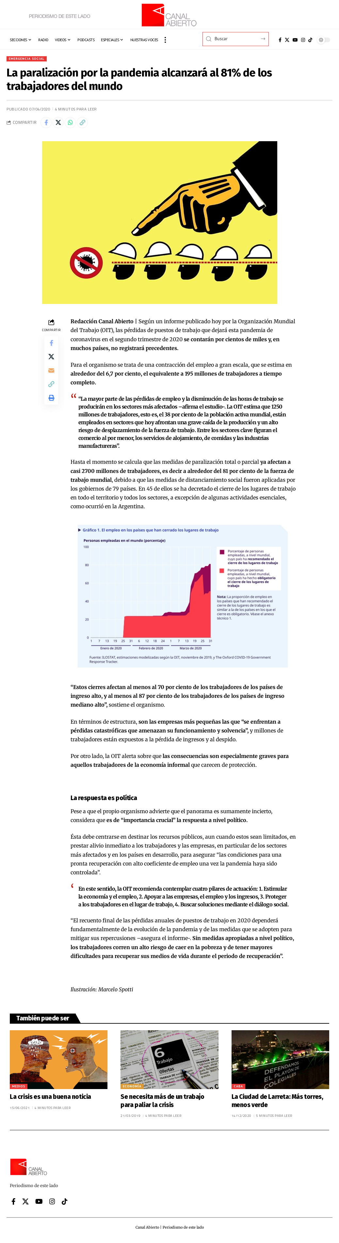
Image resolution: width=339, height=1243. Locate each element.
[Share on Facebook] (47, 124)
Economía (132, 1089)
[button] (165, 40)
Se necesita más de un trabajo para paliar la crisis (162, 1103)
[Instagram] (303, 40)
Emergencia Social (29, 59)
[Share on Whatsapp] (75, 124)
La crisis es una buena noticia (50, 1099)
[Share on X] (61, 124)
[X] (287, 40)
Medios (18, 1089)
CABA (238, 1089)
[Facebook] (280, 40)
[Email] (51, 378)
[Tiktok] (310, 40)
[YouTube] (295, 40)
